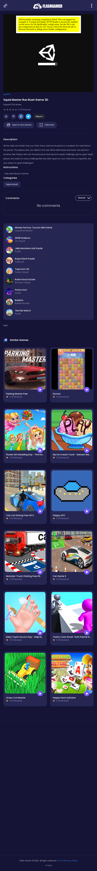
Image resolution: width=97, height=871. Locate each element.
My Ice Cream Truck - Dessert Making (73, 454)
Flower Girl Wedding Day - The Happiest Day (30, 454)
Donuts (57, 393)
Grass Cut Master (15, 697)
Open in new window (18, 125)
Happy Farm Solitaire (64, 697)
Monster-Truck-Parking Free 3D (23, 576)
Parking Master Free (17, 393)
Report (39, 116)
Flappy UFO (59, 515)
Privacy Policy (71, 860)
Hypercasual (12, 184)
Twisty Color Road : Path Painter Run (72, 636)
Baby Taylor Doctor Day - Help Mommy (27, 636)
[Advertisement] (48, 748)
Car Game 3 (59, 576)
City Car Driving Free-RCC (20, 515)
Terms (60, 860)
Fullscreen (46, 125)
